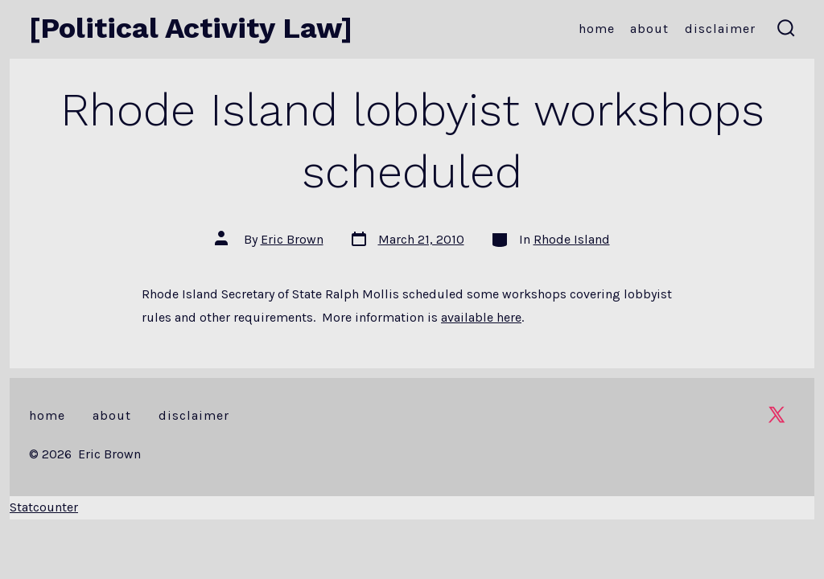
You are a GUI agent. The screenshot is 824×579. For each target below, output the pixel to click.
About (649, 28)
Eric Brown (292, 239)
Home (597, 28)
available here (481, 317)
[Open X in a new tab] (776, 414)
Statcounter (44, 507)
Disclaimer (720, 28)
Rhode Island (572, 239)
